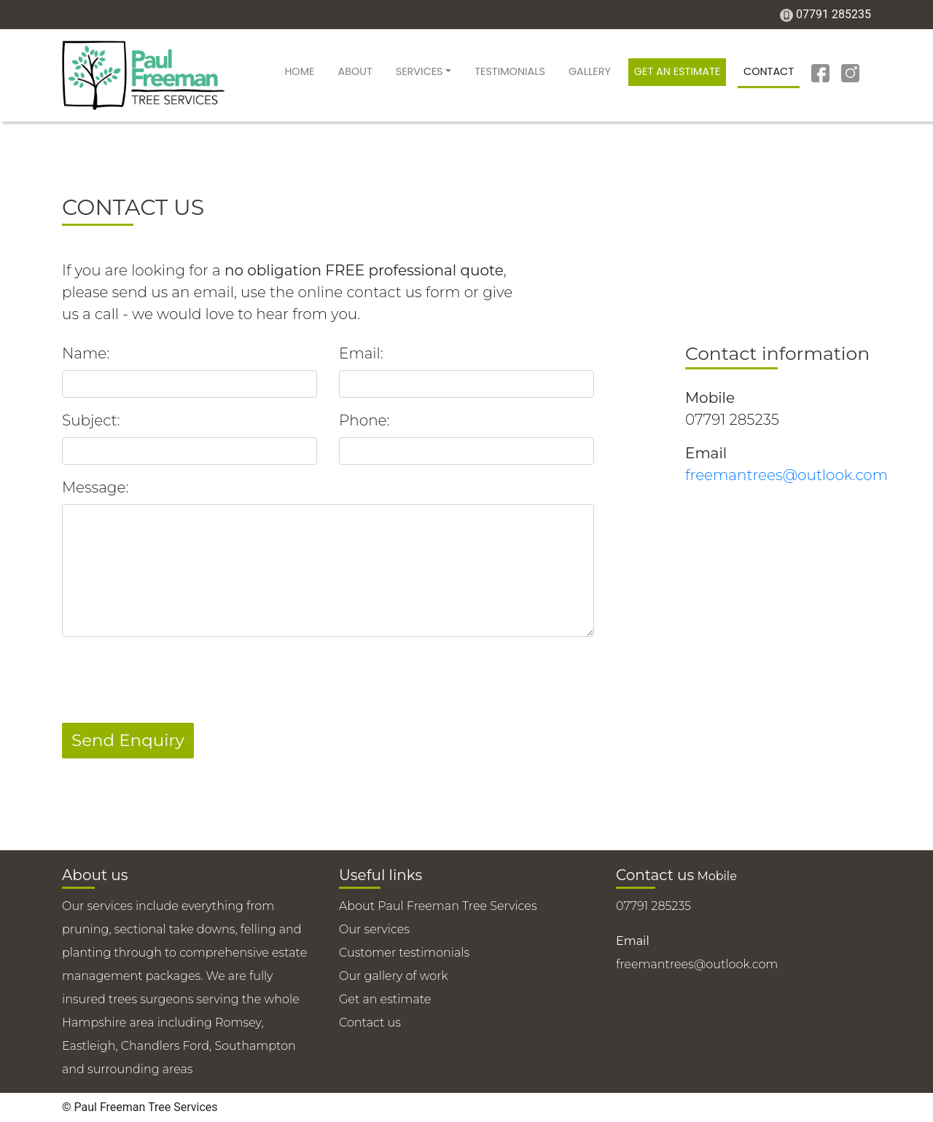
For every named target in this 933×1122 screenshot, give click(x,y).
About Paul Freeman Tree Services (438, 906)
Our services (374, 929)
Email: (361, 353)
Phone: (364, 420)
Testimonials (510, 71)
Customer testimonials (404, 953)
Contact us (370, 1022)
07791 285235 (833, 14)
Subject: (91, 420)
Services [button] (419, 71)
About (354, 71)
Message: (95, 487)
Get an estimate (677, 71)
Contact (768, 71)
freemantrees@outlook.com (786, 475)
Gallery (590, 71)
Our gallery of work (393, 976)
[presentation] (173, 676)
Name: (85, 353)
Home (299, 71)
